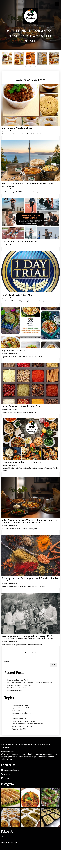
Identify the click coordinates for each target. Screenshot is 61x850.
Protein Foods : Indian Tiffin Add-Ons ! (19, 685)
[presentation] (3, 60)
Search (6, 662)
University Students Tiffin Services (23, 726)
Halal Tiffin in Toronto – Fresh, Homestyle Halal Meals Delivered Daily (29, 683)
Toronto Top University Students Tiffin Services (27, 724)
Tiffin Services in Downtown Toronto (24, 721)
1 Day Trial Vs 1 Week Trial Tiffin (17, 688)
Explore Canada (17, 710)
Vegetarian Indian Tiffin (19, 729)
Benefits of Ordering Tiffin (20, 705)
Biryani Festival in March (14, 691)
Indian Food (15, 716)
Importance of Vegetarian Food (17, 680)
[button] (23, 67)
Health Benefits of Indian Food (21, 713)
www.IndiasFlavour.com (10, 131)
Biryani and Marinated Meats (21, 708)
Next (34, 653)
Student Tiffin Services (19, 718)
